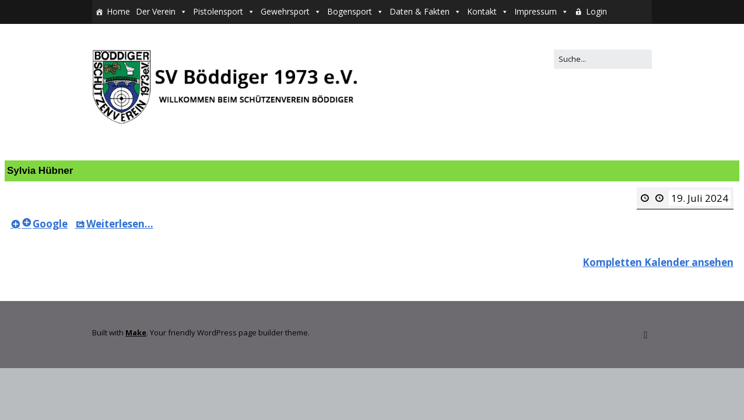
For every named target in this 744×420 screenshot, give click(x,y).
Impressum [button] (535, 11)
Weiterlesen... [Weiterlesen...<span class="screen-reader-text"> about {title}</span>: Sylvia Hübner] (114, 223)
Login (596, 11)
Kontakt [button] (482, 11)
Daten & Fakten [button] (419, 11)
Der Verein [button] (156, 11)
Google (45, 223)
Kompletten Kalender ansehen (658, 262)
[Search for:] (603, 59)
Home (118, 11)
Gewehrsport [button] (285, 11)
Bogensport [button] (349, 11)
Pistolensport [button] (218, 11)
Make (135, 332)
